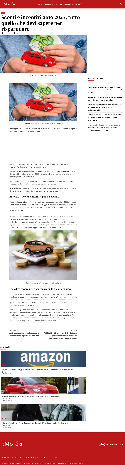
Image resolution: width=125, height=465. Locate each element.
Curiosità (78, 4)
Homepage (14, 457)
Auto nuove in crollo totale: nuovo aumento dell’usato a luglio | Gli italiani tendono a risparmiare (104, 117)
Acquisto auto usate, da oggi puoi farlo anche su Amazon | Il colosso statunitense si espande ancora (37, 370)
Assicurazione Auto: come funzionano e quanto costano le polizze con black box (26, 333)
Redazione (34, 457)
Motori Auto (48, 4)
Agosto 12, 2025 (8, 400)
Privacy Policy (24, 457)
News (40, 4)
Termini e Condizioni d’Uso (48, 457)
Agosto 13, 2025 (8, 373)
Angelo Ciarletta (7, 372)
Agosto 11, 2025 (8, 427)
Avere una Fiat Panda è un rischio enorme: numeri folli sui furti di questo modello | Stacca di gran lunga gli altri (104, 128)
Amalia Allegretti (7, 33)
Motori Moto (68, 4)
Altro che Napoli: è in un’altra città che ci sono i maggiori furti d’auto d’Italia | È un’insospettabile (36, 423)
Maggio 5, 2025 (19, 33)
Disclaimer (5, 457)
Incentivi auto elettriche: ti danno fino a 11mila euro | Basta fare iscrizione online (31, 396)
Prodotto (58, 4)
